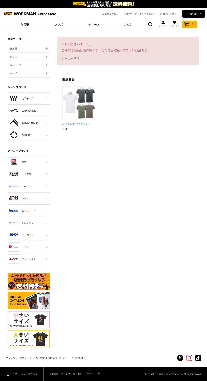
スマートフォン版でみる (25, 373)
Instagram (189, 358)
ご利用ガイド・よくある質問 (138, 13)
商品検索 (150, 24)
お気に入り (174, 24)
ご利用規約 (77, 357)
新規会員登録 (109, 13)
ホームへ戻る (71, 58)
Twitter (180, 358)
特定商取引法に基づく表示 (50, 357)
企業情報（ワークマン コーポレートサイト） (72, 373)
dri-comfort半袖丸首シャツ (76, 123)
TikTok (198, 358)
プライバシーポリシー (17, 357)
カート (190, 24)
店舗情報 (192, 14)
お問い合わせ (167, 13)
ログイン (163, 24)
